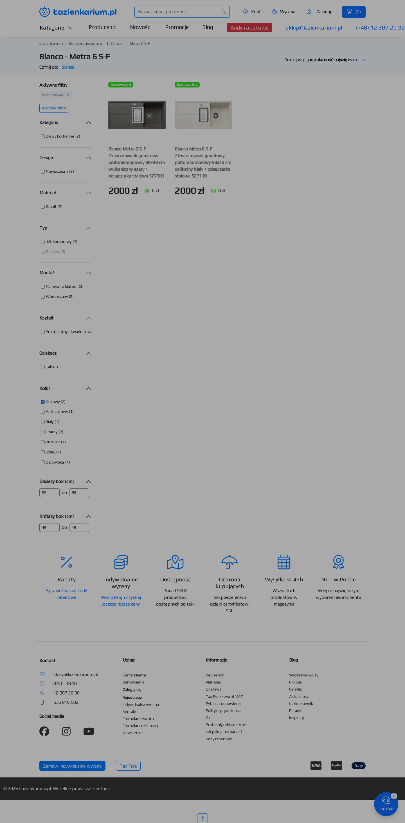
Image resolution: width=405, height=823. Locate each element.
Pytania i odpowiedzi (223, 703)
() (354, 11)
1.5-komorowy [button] (58, 241)
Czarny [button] (51, 432)
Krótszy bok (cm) (56, 516)
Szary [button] (50, 452)
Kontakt (254, 11)
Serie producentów (85, 43)
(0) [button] (62, 251)
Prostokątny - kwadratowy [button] (69, 331)
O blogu (295, 682)
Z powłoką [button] (55, 462)
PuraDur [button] (53, 442)
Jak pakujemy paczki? (224, 731)
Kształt (46, 318)
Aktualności (299, 696)
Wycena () (287, 11)
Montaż (46, 272)
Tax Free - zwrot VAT (224, 696)
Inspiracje (297, 717)
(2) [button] (77, 136)
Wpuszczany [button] (57, 296)
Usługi (129, 660)
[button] (60, 136)
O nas (210, 717)
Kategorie (56, 27)
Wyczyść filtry (54, 108)
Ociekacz (48, 353)
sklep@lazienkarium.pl (314, 27)
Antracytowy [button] (57, 411)
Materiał (47, 192)
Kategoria (48, 122)
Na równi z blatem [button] (62, 286)
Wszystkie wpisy (303, 675)
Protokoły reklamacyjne (226, 724)
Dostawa (213, 689)
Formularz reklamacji (141, 725)
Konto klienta (134, 675)
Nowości (141, 27)
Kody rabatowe (249, 27)
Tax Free (128, 766)
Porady (295, 710)
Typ (43, 228)
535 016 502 (65, 702)
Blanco (116, 43)
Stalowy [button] (53, 401)
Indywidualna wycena (141, 704)
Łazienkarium (51, 43)
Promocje (177, 27)
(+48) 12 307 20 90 (380, 27)
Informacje (216, 660)
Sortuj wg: (325, 59)
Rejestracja (132, 697)
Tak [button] (49, 367)
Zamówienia (133, 682)
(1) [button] (71, 411)
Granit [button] (51, 206)
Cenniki (295, 689)
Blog (207, 27)
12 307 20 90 (66, 693)
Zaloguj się (322, 11)
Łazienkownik (301, 703)
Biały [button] (49, 421)
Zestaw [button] (52, 251)
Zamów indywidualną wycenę (72, 766)
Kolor (44, 388)
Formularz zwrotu (138, 718)
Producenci (102, 27)
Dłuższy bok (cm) (56, 481)
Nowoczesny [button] (57, 171)
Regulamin (215, 675)
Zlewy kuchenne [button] (60, 136)
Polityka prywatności (223, 710)
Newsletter (133, 732)
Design (46, 157)
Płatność (213, 682)
